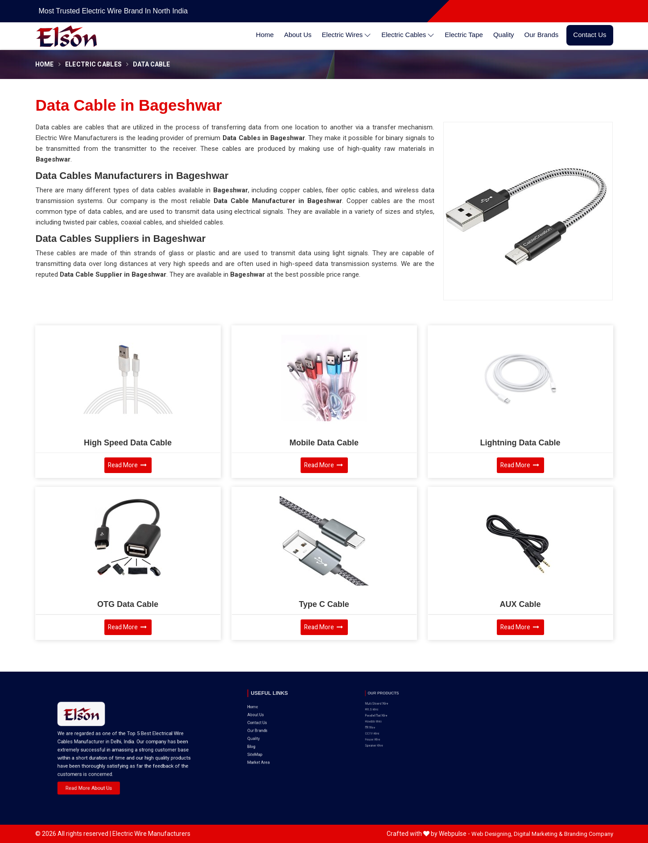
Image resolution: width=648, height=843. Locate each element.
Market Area (266, 731)
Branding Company (588, 834)
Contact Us (589, 34)
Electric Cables (407, 35)
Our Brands (541, 34)
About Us (298, 34)
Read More (127, 465)
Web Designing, (491, 834)
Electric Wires (346, 35)
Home (265, 34)
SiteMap (264, 727)
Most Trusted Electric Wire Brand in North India (113, 11)
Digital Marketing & (538, 834)
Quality (503, 34)
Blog (262, 722)
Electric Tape (464, 34)
